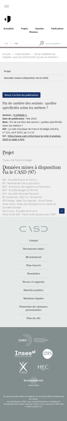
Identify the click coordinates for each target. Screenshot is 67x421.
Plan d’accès (33, 265)
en (6, 43)
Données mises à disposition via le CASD (26, 77)
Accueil (6, 54)
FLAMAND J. (20, 115)
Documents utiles (33, 249)
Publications (57, 28)
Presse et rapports (33, 282)
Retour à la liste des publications (21, 95)
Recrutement (33, 257)
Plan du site (34, 318)
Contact (33, 240)
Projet (7, 71)
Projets (24, 28)
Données (39, 28)
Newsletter (33, 273)
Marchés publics (33, 290)
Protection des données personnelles (33, 308)
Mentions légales (33, 298)
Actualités (9, 28)
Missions (33, 32)
